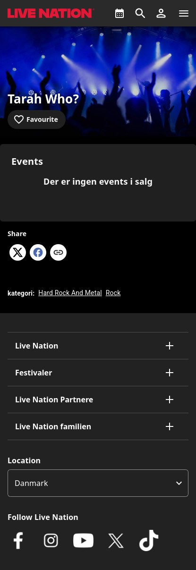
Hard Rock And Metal (70, 293)
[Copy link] (58, 253)
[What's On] (119, 13)
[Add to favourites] (37, 119)
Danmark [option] (31, 483)
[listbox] (98, 483)
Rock (113, 293)
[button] (161, 13)
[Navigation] (183, 13)
